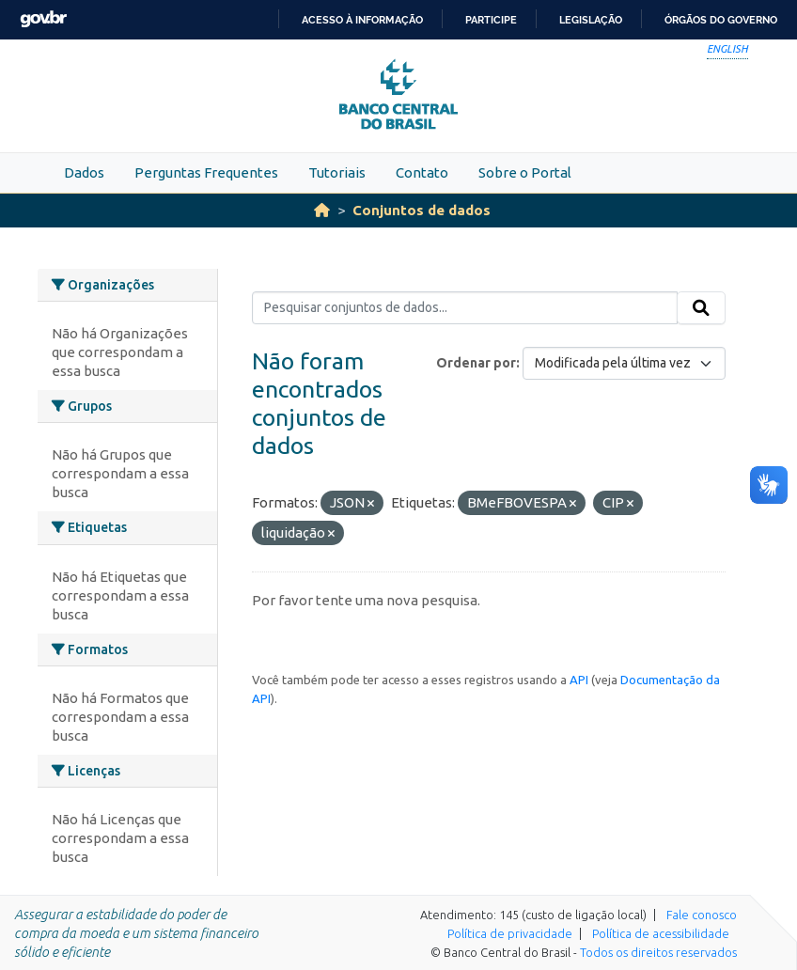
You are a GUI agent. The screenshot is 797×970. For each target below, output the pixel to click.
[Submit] (701, 308)
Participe (491, 19)
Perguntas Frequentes (206, 172)
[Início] (322, 210)
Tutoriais (337, 172)
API (579, 679)
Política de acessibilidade (660, 933)
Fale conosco (701, 914)
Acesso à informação (362, 19)
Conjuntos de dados (421, 210)
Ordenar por (476, 362)
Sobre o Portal (524, 172)
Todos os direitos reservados (658, 952)
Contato (422, 172)
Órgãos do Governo (720, 19)
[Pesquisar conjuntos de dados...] (465, 308)
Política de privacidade (509, 933)
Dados (84, 172)
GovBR (43, 19)
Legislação (590, 19)
